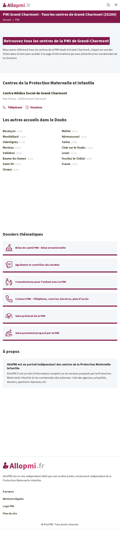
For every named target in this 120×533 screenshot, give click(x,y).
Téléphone (12, 107)
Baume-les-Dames (18, 159)
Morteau (12, 148)
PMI (17, 20)
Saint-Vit (12, 164)
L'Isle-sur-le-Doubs (77, 148)
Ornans (11, 170)
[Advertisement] (60, 203)
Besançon (12, 131)
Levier (69, 153)
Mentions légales (13, 499)
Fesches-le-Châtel (77, 159)
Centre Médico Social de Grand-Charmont (35, 93)
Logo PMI (8, 506)
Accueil (7, 20)
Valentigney (14, 142)
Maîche (70, 131)
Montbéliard (14, 137)
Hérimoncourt (74, 137)
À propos (8, 491)
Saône (69, 142)
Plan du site (10, 513)
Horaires (34, 107)
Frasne (69, 164)
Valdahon (12, 153)
